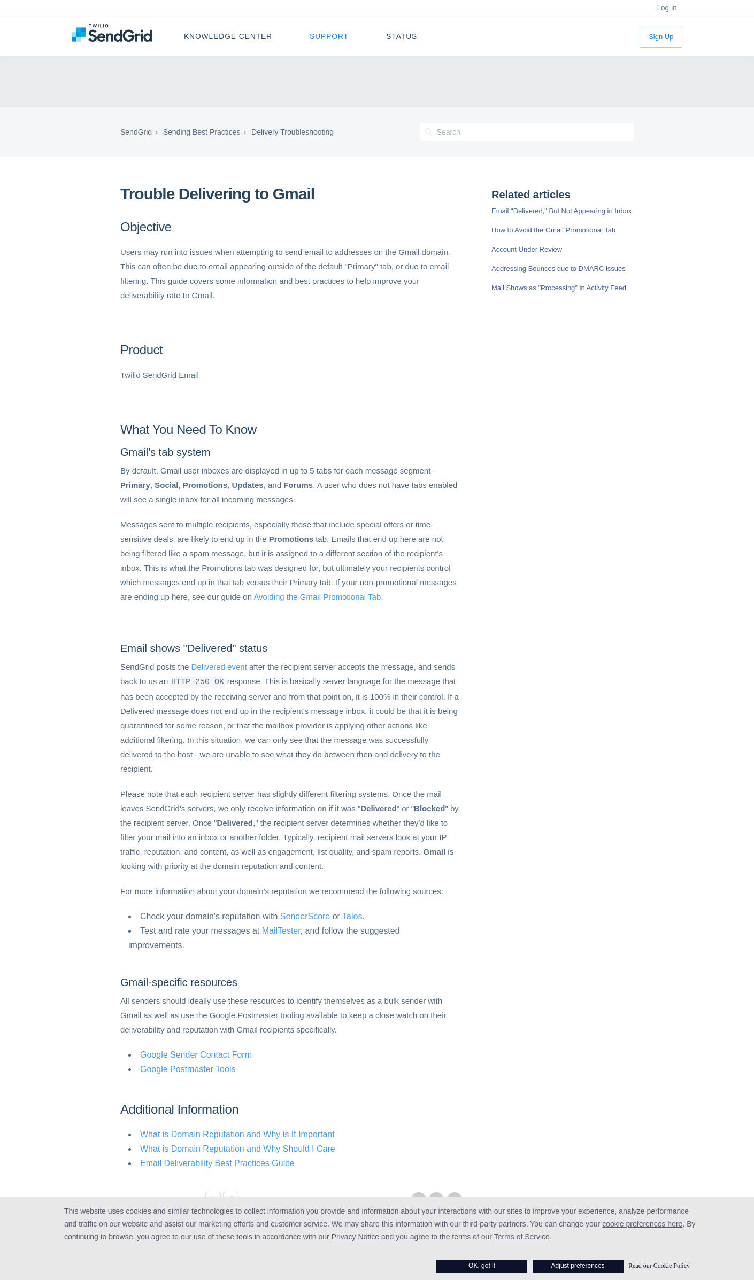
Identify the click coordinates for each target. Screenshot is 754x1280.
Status (401, 37)
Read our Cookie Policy (659, 1265)
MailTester (281, 929)
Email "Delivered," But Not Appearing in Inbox (561, 211)
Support (329, 37)
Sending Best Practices (202, 132)
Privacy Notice (355, 1236)
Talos (352, 915)
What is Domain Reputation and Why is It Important (237, 1133)
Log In (667, 8)
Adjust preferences (578, 1265)
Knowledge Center (228, 37)
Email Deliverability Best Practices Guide (217, 1162)
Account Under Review (526, 249)
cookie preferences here (642, 1224)
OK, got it (481, 1265)
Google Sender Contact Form (196, 1053)
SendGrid (136, 132)
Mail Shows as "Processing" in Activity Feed (558, 288)
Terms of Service (522, 1236)
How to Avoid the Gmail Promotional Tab (553, 230)
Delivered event (219, 666)
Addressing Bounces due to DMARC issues (558, 269)
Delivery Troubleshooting (292, 132)
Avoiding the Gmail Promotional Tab (317, 596)
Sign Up (661, 37)
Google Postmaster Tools (187, 1068)
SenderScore (305, 915)
